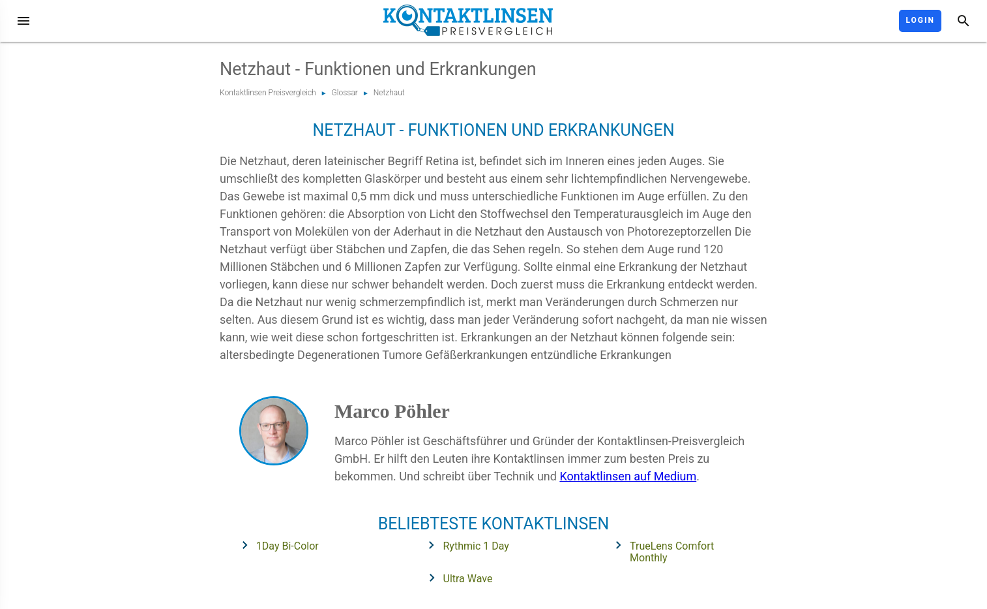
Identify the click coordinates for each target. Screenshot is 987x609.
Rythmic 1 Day (464, 545)
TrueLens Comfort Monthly (660, 550)
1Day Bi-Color (276, 545)
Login (920, 20)
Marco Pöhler (392, 411)
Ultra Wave (456, 578)
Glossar (345, 92)
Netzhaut (389, 92)
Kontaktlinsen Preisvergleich (268, 92)
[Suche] (963, 21)
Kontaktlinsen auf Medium (627, 476)
